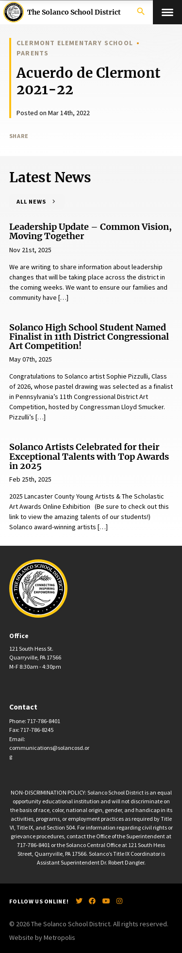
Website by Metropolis (42, 937)
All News (31, 201)
